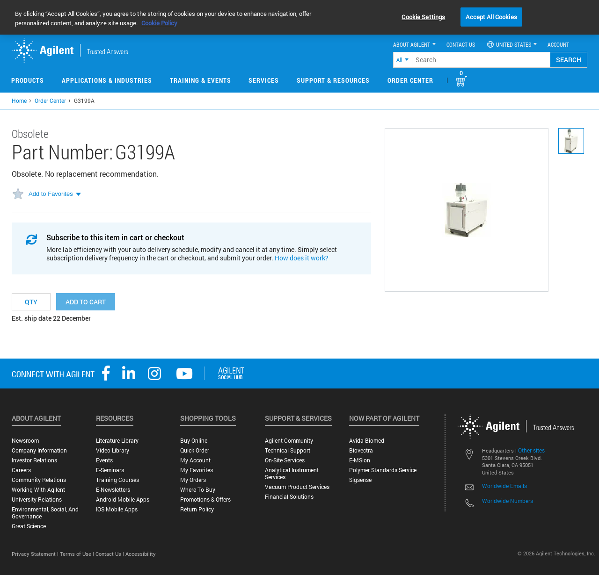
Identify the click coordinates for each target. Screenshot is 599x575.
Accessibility (140, 553)
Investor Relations (34, 460)
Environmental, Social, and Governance (45, 513)
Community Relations (39, 479)
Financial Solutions (289, 496)
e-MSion (359, 460)
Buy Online (193, 440)
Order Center (410, 80)
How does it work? (302, 257)
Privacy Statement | (36, 553)
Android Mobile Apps (122, 499)
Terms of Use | (77, 553)
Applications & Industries (107, 80)
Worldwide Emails (504, 485)
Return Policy (197, 509)
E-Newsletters (113, 489)
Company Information (39, 450)
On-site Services (285, 460)
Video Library (112, 450)
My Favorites (196, 470)
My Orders (193, 479)
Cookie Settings (423, 16)
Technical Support (287, 450)
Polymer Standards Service (382, 470)
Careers (21, 470)
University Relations (37, 499)
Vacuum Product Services (297, 486)
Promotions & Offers (205, 499)
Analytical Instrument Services (292, 474)
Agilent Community (289, 440)
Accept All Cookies (491, 16)
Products (27, 80)
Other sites (531, 450)
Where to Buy (197, 489)
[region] (299, 17)
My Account (195, 460)
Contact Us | (110, 553)
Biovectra (361, 450)
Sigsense (360, 479)
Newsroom (25, 440)
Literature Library (117, 440)
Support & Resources (333, 80)
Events (104, 460)
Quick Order (194, 450)
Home (19, 100)
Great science (29, 526)
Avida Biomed (366, 440)
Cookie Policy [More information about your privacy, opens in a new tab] (159, 23)
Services (263, 80)
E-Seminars (110, 470)
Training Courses (117, 479)
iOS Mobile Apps (117, 509)
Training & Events (200, 80)
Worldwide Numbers (507, 500)
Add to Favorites (51, 193)
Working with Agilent (38, 489)
